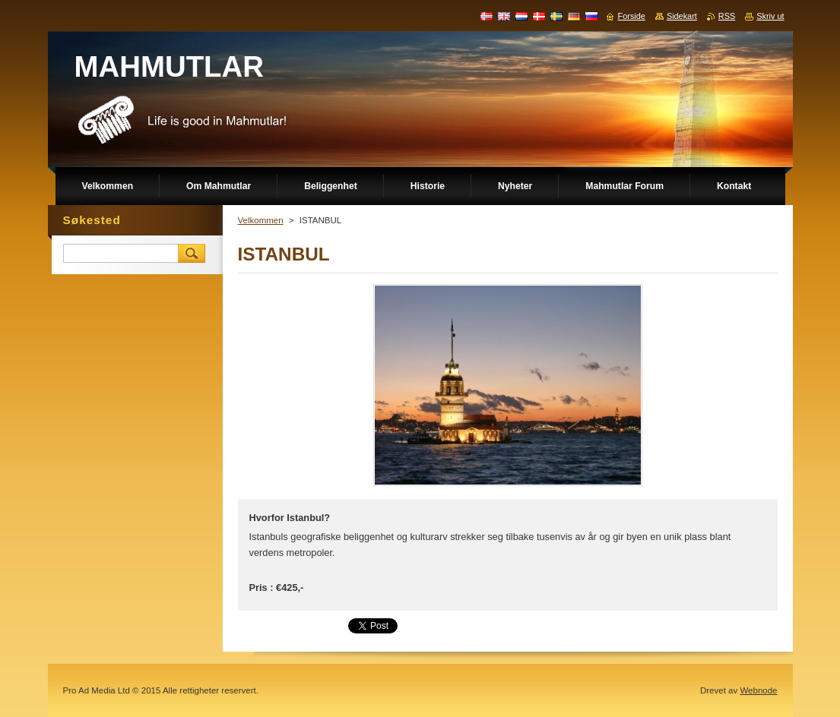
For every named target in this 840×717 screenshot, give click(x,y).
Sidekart (682, 16)
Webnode (758, 690)
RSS (726, 16)
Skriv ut (770, 16)
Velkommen (261, 220)
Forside (631, 16)
